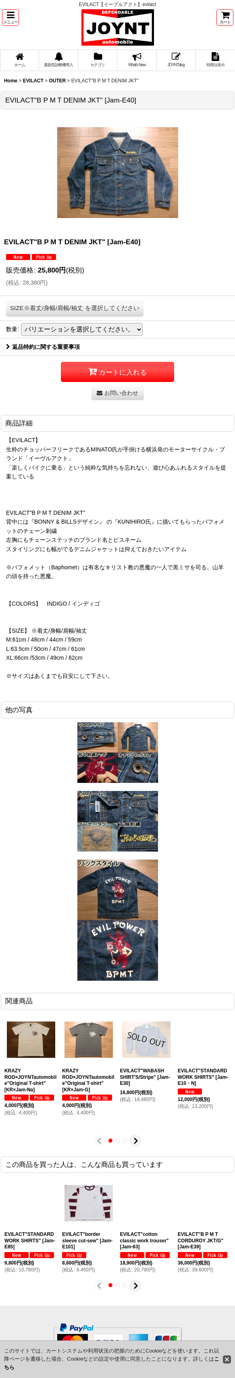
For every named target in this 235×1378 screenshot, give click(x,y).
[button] (10, 17)
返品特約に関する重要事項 (43, 347)
